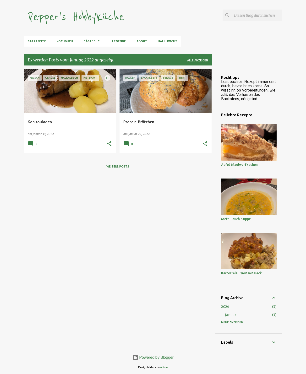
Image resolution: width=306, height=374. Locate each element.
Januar (230, 315)
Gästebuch (92, 41)
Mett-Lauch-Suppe (236, 219)
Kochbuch (65, 41)
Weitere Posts (117, 166)
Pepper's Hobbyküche (76, 17)
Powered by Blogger (153, 357)
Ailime (164, 367)
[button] (109, 144)
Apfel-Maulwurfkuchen (239, 165)
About (142, 41)
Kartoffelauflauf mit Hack (241, 273)
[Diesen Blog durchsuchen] (257, 15)
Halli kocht (167, 41)
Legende (119, 41)
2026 (225, 306)
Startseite (37, 41)
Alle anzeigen (197, 60)
